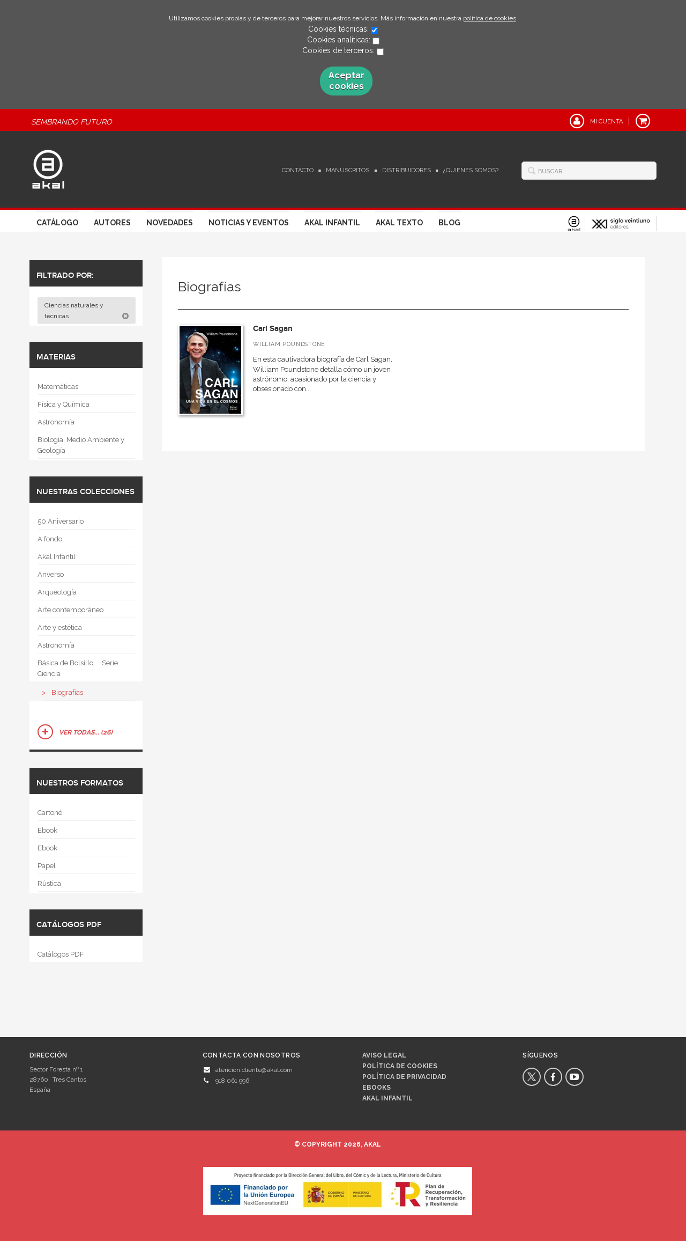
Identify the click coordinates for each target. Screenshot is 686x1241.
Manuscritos (347, 170)
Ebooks (376, 1087)
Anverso (51, 574)
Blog (449, 222)
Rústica (49, 883)
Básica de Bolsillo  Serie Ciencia (78, 668)
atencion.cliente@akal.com (254, 1070)
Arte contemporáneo (70, 610)
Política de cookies (399, 1066)
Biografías (67, 692)
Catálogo (57, 222)
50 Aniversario (61, 521)
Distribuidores (406, 170)
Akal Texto (399, 222)
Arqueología (57, 592)
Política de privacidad (404, 1077)
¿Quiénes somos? (470, 170)
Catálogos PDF (61, 954)
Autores (112, 222)
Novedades (169, 222)
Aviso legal (384, 1055)
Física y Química (64, 404)
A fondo (50, 539)
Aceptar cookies (346, 80)
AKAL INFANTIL (387, 1098)
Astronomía (56, 422)
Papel (47, 866)
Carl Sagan (273, 329)
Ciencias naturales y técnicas (86, 311)
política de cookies (489, 18)
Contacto (298, 170)
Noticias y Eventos (248, 222)
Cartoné (50, 813)
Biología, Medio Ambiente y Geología (81, 445)
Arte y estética (60, 627)
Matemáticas (58, 387)
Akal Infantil (332, 222)
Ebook (47, 830)
